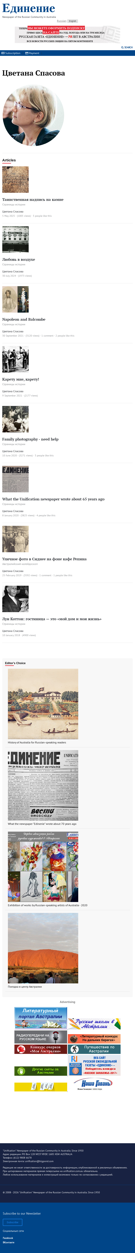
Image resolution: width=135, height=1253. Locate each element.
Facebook (8, 1238)
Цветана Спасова (12, 211)
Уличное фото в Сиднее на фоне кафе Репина (44, 558)
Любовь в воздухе (18, 259)
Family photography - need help (30, 439)
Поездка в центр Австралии (25, 986)
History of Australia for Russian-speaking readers (37, 742)
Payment (32, 53)
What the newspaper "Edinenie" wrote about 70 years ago (42, 824)
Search (127, 47)
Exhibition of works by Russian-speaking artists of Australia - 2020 (47, 905)
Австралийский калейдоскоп (20, 564)
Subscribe (12, 1222)
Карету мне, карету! (20, 379)
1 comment (47, 335)
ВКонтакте (8, 1242)
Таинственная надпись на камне (32, 199)
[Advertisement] (67, 1114)
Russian (61, 21)
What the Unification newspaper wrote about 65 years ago (53, 499)
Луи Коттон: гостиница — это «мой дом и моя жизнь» (52, 618)
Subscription (10, 53)
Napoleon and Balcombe (23, 319)
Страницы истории (13, 204)
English (72, 21)
